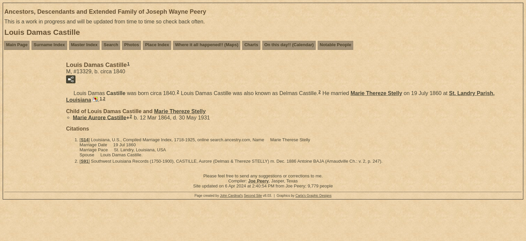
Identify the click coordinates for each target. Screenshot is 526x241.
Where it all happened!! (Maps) (207, 44)
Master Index (84, 44)
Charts (251, 44)
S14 (85, 139)
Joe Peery (258, 180)
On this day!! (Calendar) (289, 44)
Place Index (157, 44)
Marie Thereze (376, 93)
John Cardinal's (231, 195)
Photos (131, 44)
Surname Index (49, 44)
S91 (85, 161)
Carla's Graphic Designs (314, 195)
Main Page (17, 44)
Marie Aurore (99, 117)
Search (111, 44)
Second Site (253, 195)
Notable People (335, 44)
